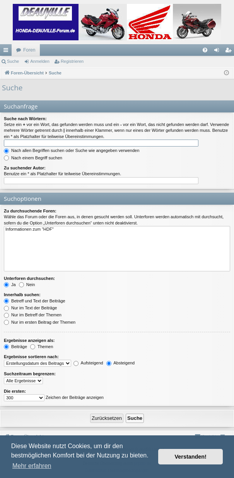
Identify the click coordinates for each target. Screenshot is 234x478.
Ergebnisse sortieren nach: (31, 356)
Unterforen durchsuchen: (29, 278)
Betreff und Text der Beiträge (34, 301)
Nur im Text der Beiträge (30, 307)
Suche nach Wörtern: (25, 118)
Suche (13, 61)
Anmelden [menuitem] (218, 51)
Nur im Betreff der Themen (32, 314)
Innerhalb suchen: (22, 294)
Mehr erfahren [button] (31, 465)
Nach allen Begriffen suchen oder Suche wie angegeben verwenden (71, 150)
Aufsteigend (88, 363)
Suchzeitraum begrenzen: (30, 373)
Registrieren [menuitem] (230, 51)
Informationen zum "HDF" (117, 229)
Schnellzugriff (7, 51)
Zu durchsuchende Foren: (30, 211)
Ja (10, 284)
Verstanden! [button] (191, 457)
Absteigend (120, 363)
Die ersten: (15, 391)
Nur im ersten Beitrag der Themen (39, 322)
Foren (29, 50)
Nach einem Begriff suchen (33, 157)
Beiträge (15, 346)
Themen (41, 346)
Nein (27, 284)
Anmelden (40, 61)
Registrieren (72, 61)
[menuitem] (205, 50)
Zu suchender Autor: (25, 168)
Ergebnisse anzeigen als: (29, 340)
